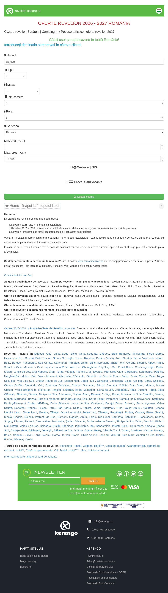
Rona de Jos (105, 389)
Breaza (43, 412)
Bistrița (106, 394)
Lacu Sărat (89, 398)
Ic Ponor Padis (119, 376)
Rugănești (116, 412)
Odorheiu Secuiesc (57, 385)
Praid (160, 362)
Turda (60, 371)
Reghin (141, 362)
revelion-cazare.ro (28, 11)
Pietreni (29, 421)
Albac (151, 362)
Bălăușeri (34, 430)
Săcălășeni (146, 416)
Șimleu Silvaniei (75, 421)
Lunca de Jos (21, 371)
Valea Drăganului (26, 389)
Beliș (7, 362)
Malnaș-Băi (28, 376)
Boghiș (18, 416)
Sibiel (159, 434)
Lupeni (49, 367)
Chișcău (158, 380)
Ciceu (125, 425)
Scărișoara (145, 371)
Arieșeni (75, 367)
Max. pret (15, 152)
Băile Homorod (120, 353)
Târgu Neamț (42, 434)
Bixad (128, 380)
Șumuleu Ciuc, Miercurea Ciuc (23, 367)
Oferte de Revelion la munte (58, 328)
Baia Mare (128, 434)
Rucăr (56, 425)
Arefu (83, 416)
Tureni (125, 430)
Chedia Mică (147, 376)
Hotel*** (99, 445)
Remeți (95, 394)
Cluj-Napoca (39, 371)
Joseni (159, 394)
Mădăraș (43, 403)
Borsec (16, 362)
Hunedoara (29, 362)
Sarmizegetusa (145, 403)
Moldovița (58, 421)
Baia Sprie (136, 385)
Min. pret (14, 140)
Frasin (8, 439)
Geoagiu (47, 430)
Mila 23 (115, 434)
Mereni (150, 385)
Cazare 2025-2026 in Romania (22, 328)
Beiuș (97, 430)
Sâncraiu (21, 394)
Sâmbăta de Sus (97, 376)
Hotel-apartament (98, 450)
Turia (119, 407)
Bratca (89, 430)
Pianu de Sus (54, 380)
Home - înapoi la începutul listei (32, 206)
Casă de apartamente (39, 450)
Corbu (31, 403)
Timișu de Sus (48, 394)
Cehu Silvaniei (59, 403)
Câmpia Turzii (111, 430)
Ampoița (150, 425)
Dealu (29, 439)
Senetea (19, 407)
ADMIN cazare (95, 555)
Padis (159, 367)
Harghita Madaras (48, 398)
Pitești (116, 425)
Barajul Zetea (113, 403)
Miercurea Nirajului (50, 389)
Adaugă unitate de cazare (101, 561)
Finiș (133, 389)
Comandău (121, 389)
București (108, 407)
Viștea (77, 394)
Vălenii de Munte (152, 358)
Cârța (147, 380)
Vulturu (78, 430)
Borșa (115, 394)
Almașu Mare (19, 430)
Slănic (75, 434)
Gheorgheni (89, 367)
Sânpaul (18, 434)
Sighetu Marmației (15, 398)
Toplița (87, 407)
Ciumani (112, 385)
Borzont (129, 403)
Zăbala (54, 412)
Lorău (92, 416)
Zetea (137, 358)
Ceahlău (148, 394)
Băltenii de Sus (63, 430)
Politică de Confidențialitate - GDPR (106, 572)
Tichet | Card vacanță (84, 182)
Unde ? (10, 55)
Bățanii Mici (88, 380)
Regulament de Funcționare (102, 577)
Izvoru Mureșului (85, 389)
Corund (130, 362)
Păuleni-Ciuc (84, 371)
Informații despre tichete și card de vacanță (30, 456)
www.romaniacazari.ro (90, 261)
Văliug (110, 358)
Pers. (8, 111)
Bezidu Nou (71, 380)
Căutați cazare (84, 196)
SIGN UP (93, 480)
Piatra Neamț (154, 412)
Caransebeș (43, 421)
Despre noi (26, 566)
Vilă (56, 450)
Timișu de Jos (125, 421)
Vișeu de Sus (25, 380)
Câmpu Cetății (13, 385)
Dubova (39, 353)
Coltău (77, 407)
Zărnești (103, 412)
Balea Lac (89, 412)
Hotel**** (73, 450)
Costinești (97, 403)
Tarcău (66, 434)
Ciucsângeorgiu (144, 367)
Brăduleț (18, 439)
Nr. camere (14, 97)
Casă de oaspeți (115, 445)
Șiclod (8, 371)
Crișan (159, 416)
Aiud (48, 353)
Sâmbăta (117, 416)
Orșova (139, 412)
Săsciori (104, 434)
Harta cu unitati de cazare (34, 555)
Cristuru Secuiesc (83, 385)
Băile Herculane (99, 362)
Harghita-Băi (12, 376)
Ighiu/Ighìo (81, 425)
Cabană (87, 445)
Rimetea (74, 362)
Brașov (100, 358)
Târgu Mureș (155, 353)
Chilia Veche (89, 434)
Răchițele (78, 376)
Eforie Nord (30, 412)
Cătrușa (104, 353)
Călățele (148, 407)
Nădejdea (67, 425)
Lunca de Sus (80, 403)
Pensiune (66, 445)
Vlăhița (123, 385)
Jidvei (28, 434)
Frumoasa (65, 394)
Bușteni (142, 389)
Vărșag (69, 371)
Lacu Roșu (61, 367)
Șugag (8, 421)
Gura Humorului (71, 412)
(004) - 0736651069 (103, 529)
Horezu (158, 430)
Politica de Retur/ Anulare (101, 583)
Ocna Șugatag (88, 353)
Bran (52, 371)
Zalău (138, 421)
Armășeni (136, 430)
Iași (92, 425)
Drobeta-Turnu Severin (101, 421)
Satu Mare (136, 425)
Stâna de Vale (34, 385)
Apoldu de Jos (145, 434)
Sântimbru (131, 416)
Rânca (100, 385)
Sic (114, 367)
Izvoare (97, 371)
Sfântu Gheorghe (63, 358)
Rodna (129, 412)
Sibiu (74, 353)
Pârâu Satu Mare (60, 407)
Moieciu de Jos (29, 425)
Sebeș (33, 394)
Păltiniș (158, 371)
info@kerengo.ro (103, 521)
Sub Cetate (45, 362)
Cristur (40, 380)
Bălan (7, 434)
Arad (118, 358)
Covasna (102, 380)
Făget (100, 398)
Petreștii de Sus (45, 416)
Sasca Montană (47, 376)
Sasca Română (85, 358)
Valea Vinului (133, 407)
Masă (9, 84)
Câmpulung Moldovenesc (135, 398)
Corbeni (62, 416)
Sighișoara (116, 380)
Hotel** (20, 450)
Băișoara (45, 425)
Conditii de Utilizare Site (18, 275)
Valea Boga (61, 353)
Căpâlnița (104, 367)
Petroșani (112, 398)
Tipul (9, 70)
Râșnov (18, 421)
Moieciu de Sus (131, 394)
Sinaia (8, 416)
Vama (96, 407)
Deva (133, 376)
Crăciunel (104, 416)
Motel (63, 450)
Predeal (31, 407)
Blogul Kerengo (28, 561)
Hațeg (152, 389)
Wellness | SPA (84, 167)
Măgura (74, 416)
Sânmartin (60, 362)
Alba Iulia (65, 376)
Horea (56, 434)
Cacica (148, 430)
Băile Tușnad (43, 358)
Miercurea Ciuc (113, 371)
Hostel (77, 445)
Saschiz (149, 421)
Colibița (138, 380)
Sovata (29, 358)
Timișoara (139, 353)
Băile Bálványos (71, 398)
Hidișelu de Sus (14, 358)
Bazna (32, 398)
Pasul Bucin (125, 367)
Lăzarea (68, 389)
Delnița (28, 416)
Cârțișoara (131, 371)
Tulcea (42, 407)
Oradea (127, 358)
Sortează (11, 126)
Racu (86, 394)
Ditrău (14, 425)
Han (83, 450)
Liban (84, 362)
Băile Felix (117, 362)
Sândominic (103, 425)
